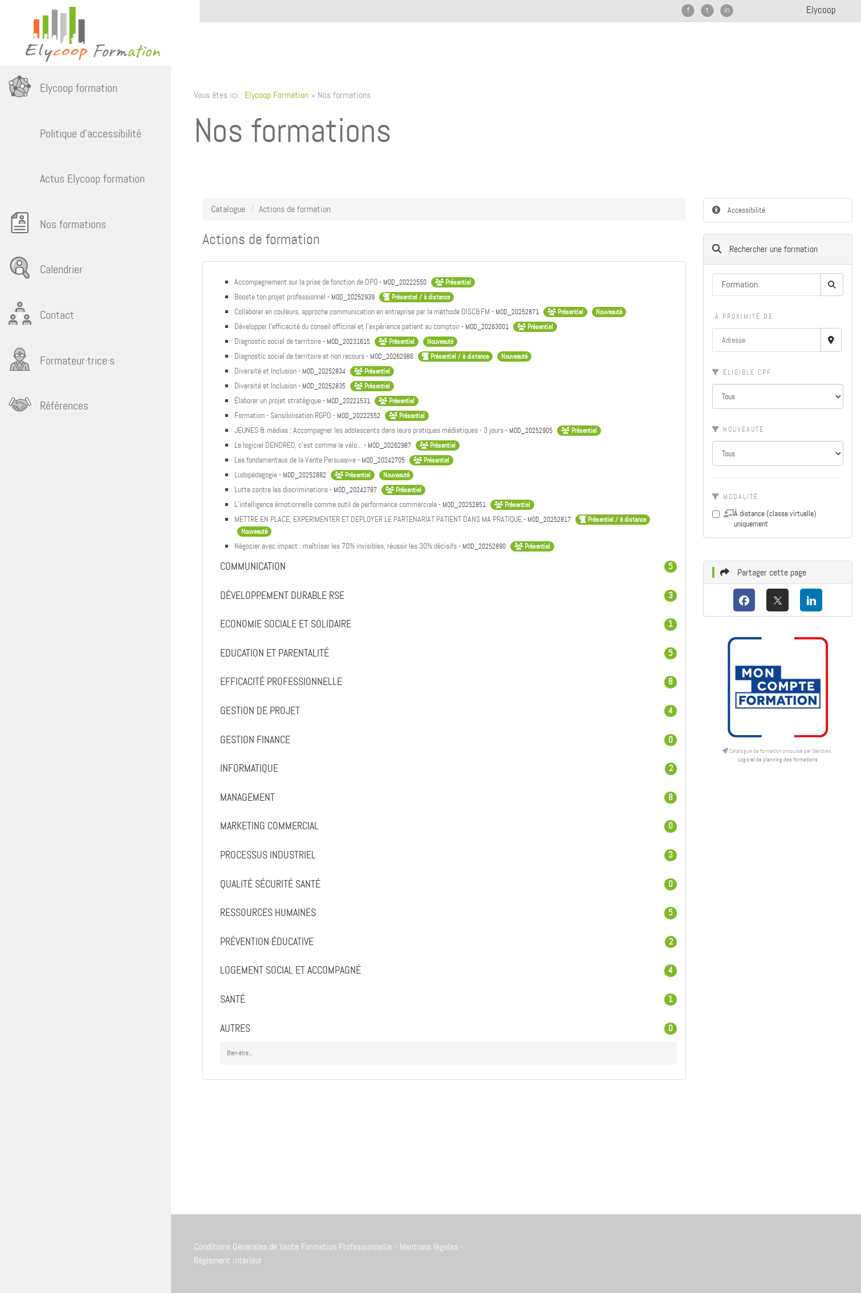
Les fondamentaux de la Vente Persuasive (296, 460)
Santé (448, 1000)
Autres (448, 1029)
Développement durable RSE (448, 596)
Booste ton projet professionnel (280, 296)
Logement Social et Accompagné (448, 970)
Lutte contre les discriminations (282, 489)
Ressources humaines (448, 913)
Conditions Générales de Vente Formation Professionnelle (293, 1247)
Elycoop (821, 9)
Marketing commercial (448, 826)
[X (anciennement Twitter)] (777, 600)
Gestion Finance (448, 740)
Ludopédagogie (256, 474)
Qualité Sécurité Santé (448, 884)
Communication (448, 567)
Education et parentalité (448, 653)
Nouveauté (738, 429)
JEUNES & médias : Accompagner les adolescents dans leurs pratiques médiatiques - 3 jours (369, 430)
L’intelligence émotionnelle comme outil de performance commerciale (336, 504)
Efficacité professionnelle (448, 682)
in (726, 10)
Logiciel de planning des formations (778, 759)
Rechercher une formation (765, 249)
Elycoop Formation (276, 95)
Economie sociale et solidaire (448, 624)
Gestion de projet (448, 711)
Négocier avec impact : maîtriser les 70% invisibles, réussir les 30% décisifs (346, 546)
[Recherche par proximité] (831, 340)
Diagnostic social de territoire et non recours (300, 356)
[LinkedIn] (811, 600)
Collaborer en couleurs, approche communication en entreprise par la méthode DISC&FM (363, 311)
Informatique (448, 769)
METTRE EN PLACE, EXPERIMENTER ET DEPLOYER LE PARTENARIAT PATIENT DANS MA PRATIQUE (378, 519)
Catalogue (228, 209)
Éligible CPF (741, 372)
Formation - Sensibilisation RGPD (283, 415)
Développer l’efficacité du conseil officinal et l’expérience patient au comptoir (347, 326)
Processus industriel (448, 855)
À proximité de (742, 316)
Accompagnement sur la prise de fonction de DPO (306, 282)
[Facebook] (744, 600)
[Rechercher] (832, 284)
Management (448, 798)
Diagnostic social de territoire (278, 341)
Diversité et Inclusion (266, 371)
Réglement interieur (228, 1260)
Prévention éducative (448, 942)
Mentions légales (429, 1247)
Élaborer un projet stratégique (278, 400)
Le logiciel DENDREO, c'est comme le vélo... (299, 445)
